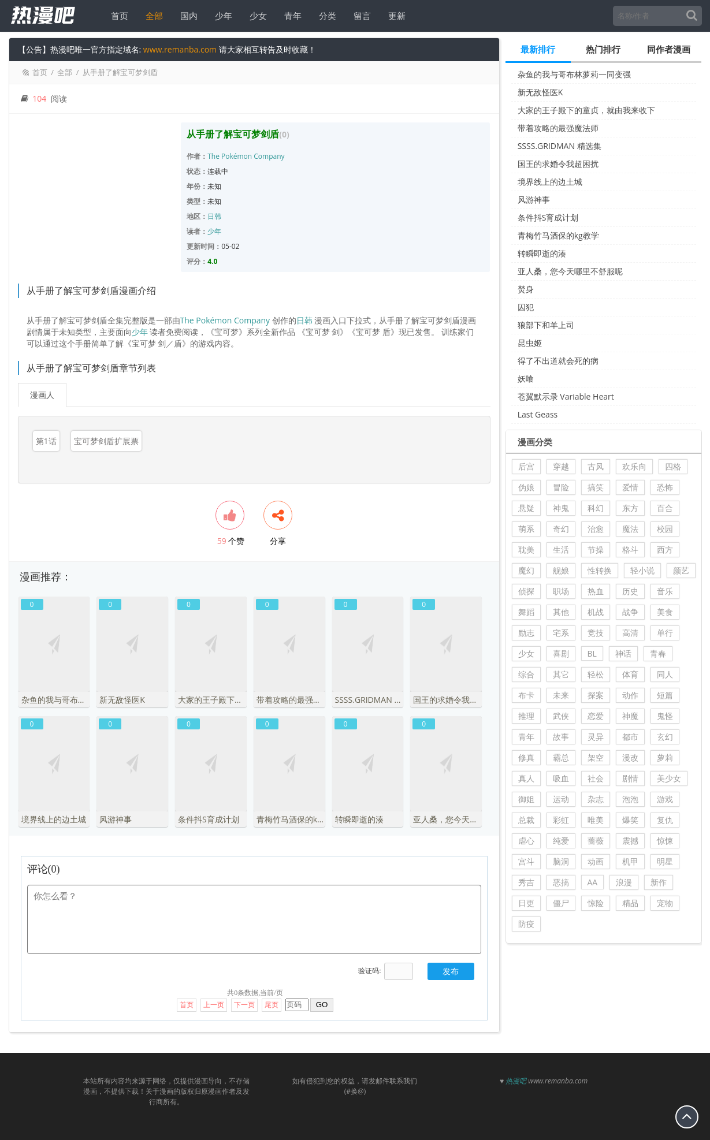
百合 (665, 507)
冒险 (561, 487)
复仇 (665, 819)
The (213, 156)
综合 (526, 674)
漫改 (630, 757)
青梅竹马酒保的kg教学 (558, 235)
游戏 (665, 798)
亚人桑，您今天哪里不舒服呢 (570, 271)
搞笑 (596, 487)
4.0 (212, 261)
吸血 (561, 778)
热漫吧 (515, 1076)
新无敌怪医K (540, 92)
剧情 (630, 778)
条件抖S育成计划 (548, 217)
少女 (257, 15)
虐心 (526, 840)
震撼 (630, 840)
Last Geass (538, 414)
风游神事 (534, 199)
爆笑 (630, 819)
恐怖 (665, 487)
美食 (665, 611)
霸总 (561, 757)
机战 (596, 611)
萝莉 (665, 757)
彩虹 (561, 819)
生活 (561, 549)
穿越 (561, 466)
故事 (561, 736)
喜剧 (561, 653)
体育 (630, 674)
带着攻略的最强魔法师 (558, 127)
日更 (526, 902)
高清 (630, 632)
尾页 (271, 1000)
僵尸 (561, 902)
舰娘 (561, 570)
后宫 (526, 466)
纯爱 (561, 840)
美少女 (669, 778)
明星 (665, 861)
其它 (561, 674)
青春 (658, 653)
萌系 (526, 528)
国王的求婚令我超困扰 (558, 163)
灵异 (596, 736)
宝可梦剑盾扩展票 (106, 440)
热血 (596, 591)
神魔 (630, 715)
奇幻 (561, 528)
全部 (153, 15)
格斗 (630, 549)
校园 (665, 528)
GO (322, 999)
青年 (291, 15)
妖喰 (526, 378)
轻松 (596, 674)
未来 (561, 695)
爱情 (630, 487)
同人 (665, 674)
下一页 (244, 1000)
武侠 (561, 715)
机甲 (630, 861)
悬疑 (526, 507)
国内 (187, 15)
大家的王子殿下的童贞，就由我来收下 (586, 110)
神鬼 (561, 507)
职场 (561, 591)
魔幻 (526, 570)
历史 (630, 591)
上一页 (213, 1000)
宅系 (561, 632)
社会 (596, 778)
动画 (596, 861)
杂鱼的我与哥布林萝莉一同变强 (574, 74)
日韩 (214, 216)
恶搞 (561, 882)
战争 (630, 611)
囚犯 (526, 306)
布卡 (526, 695)
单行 (665, 632)
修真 (526, 757)
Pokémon (236, 156)
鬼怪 (665, 715)
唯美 (596, 819)
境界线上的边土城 (550, 181)
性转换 (600, 570)
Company (269, 156)
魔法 (630, 528)
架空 (596, 757)
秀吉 (526, 882)
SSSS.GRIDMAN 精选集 (559, 145)
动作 (630, 695)
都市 (630, 736)
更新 (395, 15)
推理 (526, 715)
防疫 (526, 923)
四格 (673, 466)
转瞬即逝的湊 (542, 253)
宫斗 (526, 861)
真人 (526, 778)
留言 (361, 15)
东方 (630, 507)
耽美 (526, 549)
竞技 (596, 632)
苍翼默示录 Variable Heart (566, 396)
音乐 (665, 591)
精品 (630, 902)
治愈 (596, 528)
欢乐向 (634, 466)
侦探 (526, 591)
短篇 (665, 695)
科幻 (596, 507)
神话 (623, 653)
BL (592, 653)
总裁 (526, 819)
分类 (326, 15)
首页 (118, 15)
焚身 (526, 289)
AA (593, 882)
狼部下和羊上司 (546, 324)
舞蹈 (526, 611)
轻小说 (642, 570)
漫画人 (42, 394)
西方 (665, 549)
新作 (658, 882)
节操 (596, 549)
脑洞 (561, 861)
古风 (596, 466)
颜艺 (681, 570)
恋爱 (596, 715)
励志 (526, 632)
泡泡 (630, 798)
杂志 (596, 798)
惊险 (596, 902)
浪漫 (624, 882)
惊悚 (665, 840)
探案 (596, 695)
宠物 (665, 902)
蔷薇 (596, 840)
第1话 (46, 440)
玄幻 (665, 736)
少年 (222, 15)
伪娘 (526, 487)
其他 (561, 611)
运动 (561, 798)
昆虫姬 (530, 342)
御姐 (526, 798)
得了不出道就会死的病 (558, 360)
